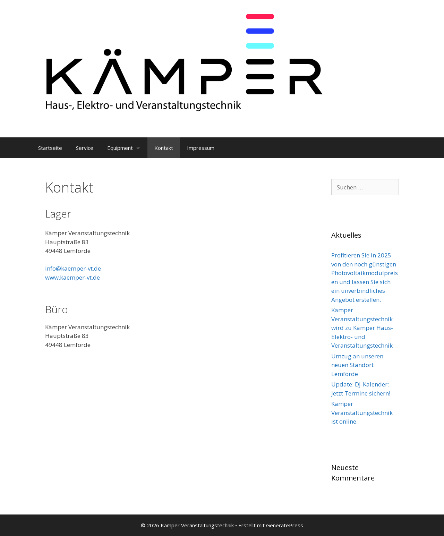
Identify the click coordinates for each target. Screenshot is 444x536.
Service (84, 147)
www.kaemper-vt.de (72, 277)
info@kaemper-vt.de (73, 268)
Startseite (50, 147)
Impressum (200, 147)
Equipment (127, 147)
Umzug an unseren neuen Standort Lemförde (357, 365)
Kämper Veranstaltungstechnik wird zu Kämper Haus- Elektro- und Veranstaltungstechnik (362, 327)
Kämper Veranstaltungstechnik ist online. (362, 412)
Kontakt (163, 147)
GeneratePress (284, 525)
